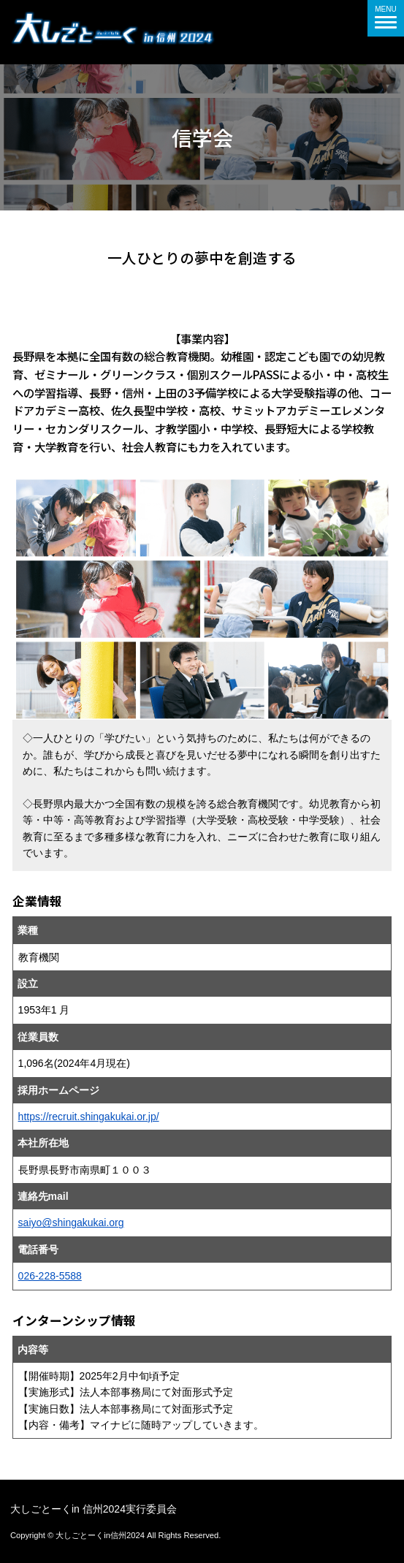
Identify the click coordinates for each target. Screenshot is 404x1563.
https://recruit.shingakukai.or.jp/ (88, 1116)
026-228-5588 (50, 1276)
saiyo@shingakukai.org (71, 1222)
